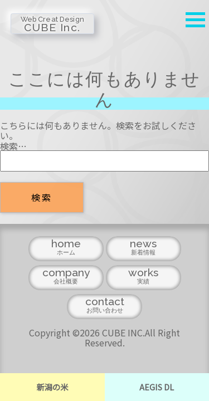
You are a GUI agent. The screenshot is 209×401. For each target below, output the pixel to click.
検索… (13, 146)
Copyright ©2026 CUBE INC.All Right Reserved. (104, 337)
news (143, 249)
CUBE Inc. (52, 18)
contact (104, 307)
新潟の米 (52, 387)
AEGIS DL (156, 387)
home (66, 249)
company (66, 278)
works (143, 278)
